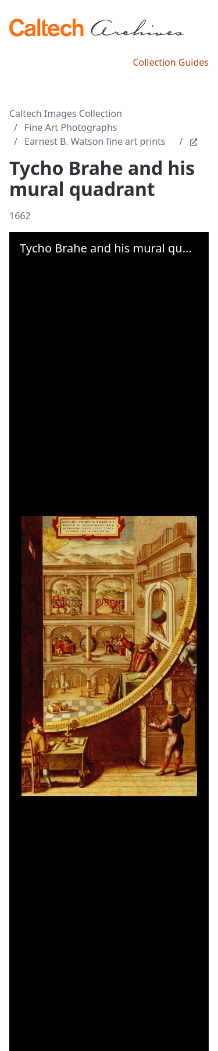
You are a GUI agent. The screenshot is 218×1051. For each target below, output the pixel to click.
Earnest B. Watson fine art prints (95, 141)
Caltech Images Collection (65, 113)
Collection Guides (171, 62)
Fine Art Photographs (70, 127)
